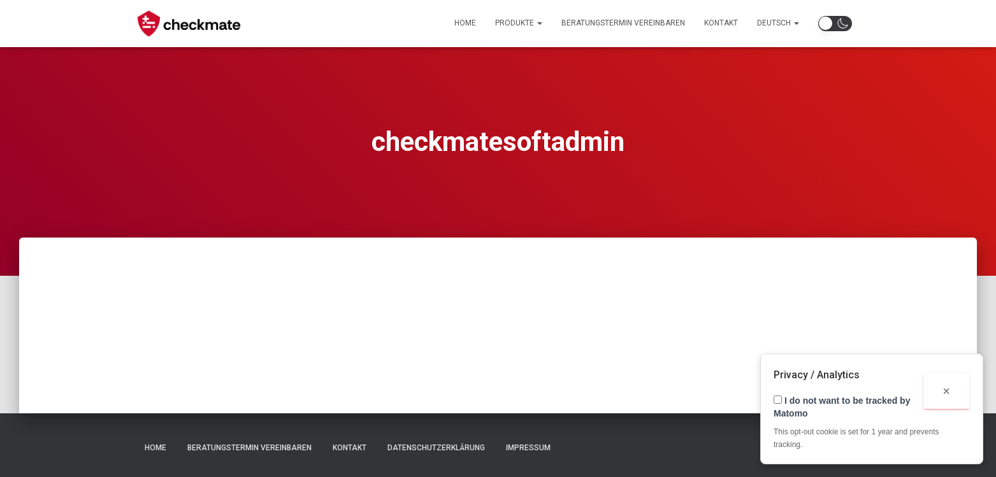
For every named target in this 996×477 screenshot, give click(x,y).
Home (465, 22)
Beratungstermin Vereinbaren (623, 22)
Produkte (518, 22)
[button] (835, 23)
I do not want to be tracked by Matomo (842, 406)
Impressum (528, 447)
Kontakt (721, 22)
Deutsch (778, 22)
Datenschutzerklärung (436, 447)
